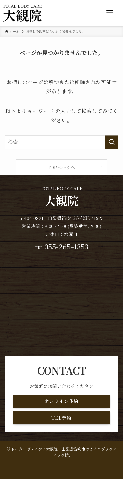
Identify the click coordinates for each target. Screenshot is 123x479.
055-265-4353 (66, 246)
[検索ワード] (61, 142)
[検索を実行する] (111, 142)
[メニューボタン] (110, 13)
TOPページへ (61, 167)
